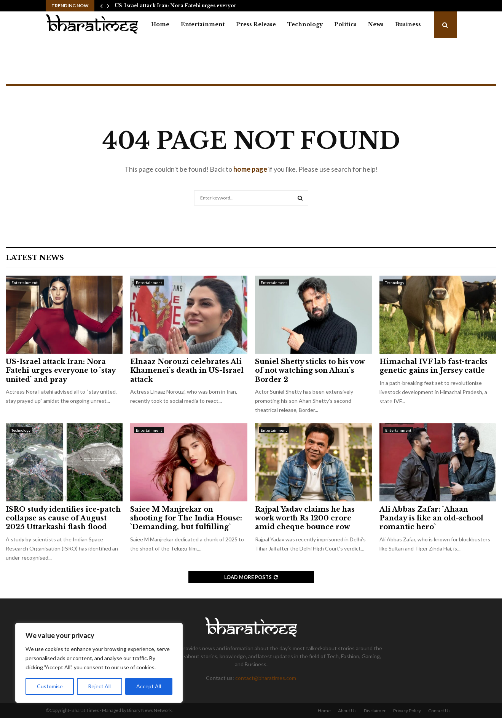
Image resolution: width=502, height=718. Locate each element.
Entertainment (203, 24)
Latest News (35, 258)
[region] (99, 663)
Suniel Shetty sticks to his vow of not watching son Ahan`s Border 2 (310, 370)
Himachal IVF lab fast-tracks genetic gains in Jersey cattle (433, 366)
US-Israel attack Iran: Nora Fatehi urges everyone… (179, 5)
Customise (50, 686)
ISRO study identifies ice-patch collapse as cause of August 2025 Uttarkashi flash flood (63, 518)
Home (160, 24)
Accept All (149, 686)
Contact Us (439, 710)
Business (408, 24)
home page (250, 169)
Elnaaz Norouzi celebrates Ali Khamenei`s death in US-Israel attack (187, 370)
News (376, 24)
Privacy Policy (407, 710)
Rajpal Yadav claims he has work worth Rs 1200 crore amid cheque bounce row (305, 518)
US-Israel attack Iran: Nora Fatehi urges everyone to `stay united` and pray (60, 370)
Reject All (99, 686)
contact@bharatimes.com (265, 678)
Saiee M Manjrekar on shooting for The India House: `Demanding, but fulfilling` (186, 518)
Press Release (256, 24)
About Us (347, 710)
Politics (345, 24)
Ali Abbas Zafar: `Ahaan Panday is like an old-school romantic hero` (431, 518)
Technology (305, 24)
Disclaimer (375, 710)
